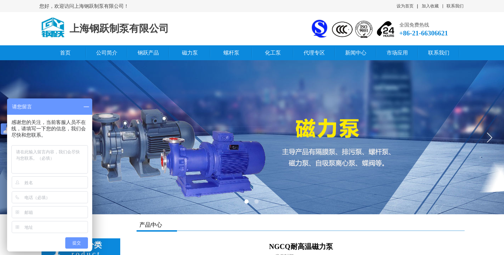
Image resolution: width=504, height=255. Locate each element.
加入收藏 (430, 6)
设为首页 (405, 6)
